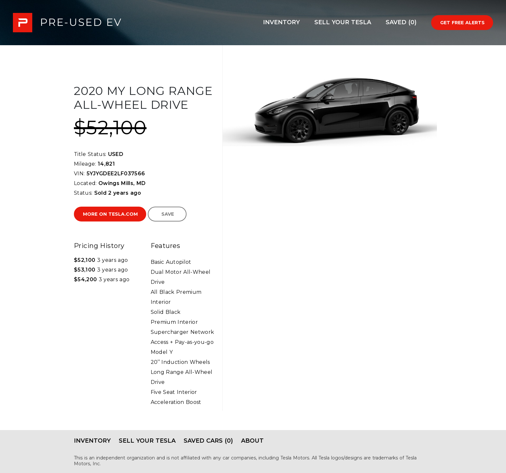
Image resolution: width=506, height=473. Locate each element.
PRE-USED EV (67, 22)
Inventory (281, 22)
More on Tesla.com (110, 214)
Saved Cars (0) (208, 440)
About (252, 440)
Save (167, 214)
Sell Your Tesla (342, 22)
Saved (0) (401, 22)
